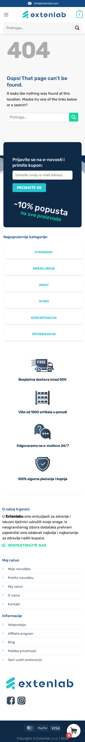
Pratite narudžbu (21, 578)
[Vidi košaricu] (79, 14)
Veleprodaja (17, 625)
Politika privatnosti (22, 651)
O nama (14, 595)
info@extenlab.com (46, 3)
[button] (6, 14)
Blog (11, 642)
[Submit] (77, 27)
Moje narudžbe (19, 569)
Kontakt (14, 604)
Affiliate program (20, 634)
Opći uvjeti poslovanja (25, 660)
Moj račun (15, 587)
